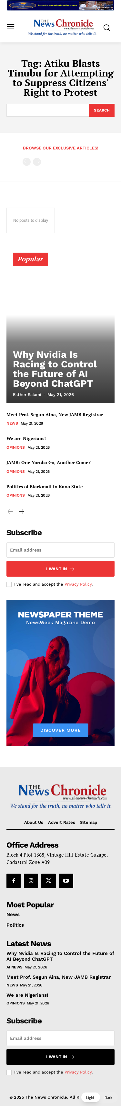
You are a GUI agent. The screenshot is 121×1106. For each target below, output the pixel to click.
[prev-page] (27, 162)
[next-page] (21, 512)
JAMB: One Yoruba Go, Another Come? (48, 462)
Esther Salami (27, 394)
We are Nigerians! (26, 438)
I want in (60, 569)
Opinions (15, 447)
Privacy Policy (78, 584)
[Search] (102, 110)
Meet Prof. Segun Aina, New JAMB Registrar (54, 414)
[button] (99, 1097)
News (12, 423)
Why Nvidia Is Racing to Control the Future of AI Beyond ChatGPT (55, 369)
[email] (60, 550)
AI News (14, 967)
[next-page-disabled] (37, 162)
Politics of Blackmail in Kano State (44, 486)
